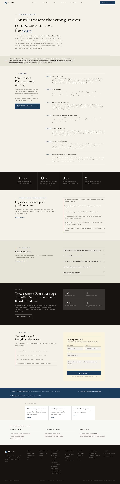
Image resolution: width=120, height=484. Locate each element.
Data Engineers (54, 460)
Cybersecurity (54, 468)
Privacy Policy (42, 480)
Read (76, 415)
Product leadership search (17, 436)
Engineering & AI (43, 453)
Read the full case (23, 316)
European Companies (94, 455)
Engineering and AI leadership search (20, 433)
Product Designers (69, 460)
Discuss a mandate (107, 3)
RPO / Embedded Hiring (31, 458)
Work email (88, 345)
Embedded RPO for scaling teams (54, 436)
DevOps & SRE (54, 466)
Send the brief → (84, 373)
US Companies (92, 453)
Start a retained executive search (27, 106)
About (82, 3)
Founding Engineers (55, 471)
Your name (70, 345)
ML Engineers (54, 455)
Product (41, 455)
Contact (79, 460)
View (29, 417)
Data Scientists (54, 462)
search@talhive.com (109, 453)
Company (69, 352)
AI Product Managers (67, 457)
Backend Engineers (55, 457)
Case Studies (73, 3)
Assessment (64, 3)
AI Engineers (54, 453)
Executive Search (31, 453)
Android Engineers (55, 464)
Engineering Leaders (56, 473)
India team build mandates (52, 433)
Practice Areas (46, 3)
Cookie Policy (51, 480)
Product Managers (69, 454)
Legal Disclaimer (60, 480)
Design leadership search (17, 439)
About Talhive (19, 217)
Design (40, 457)
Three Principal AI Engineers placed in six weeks (92, 436)
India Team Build (30, 455)
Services (35, 3)
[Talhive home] (10, 2)
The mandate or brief (73, 358)
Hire (55, 3)
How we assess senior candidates (89, 433)
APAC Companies (93, 457)
